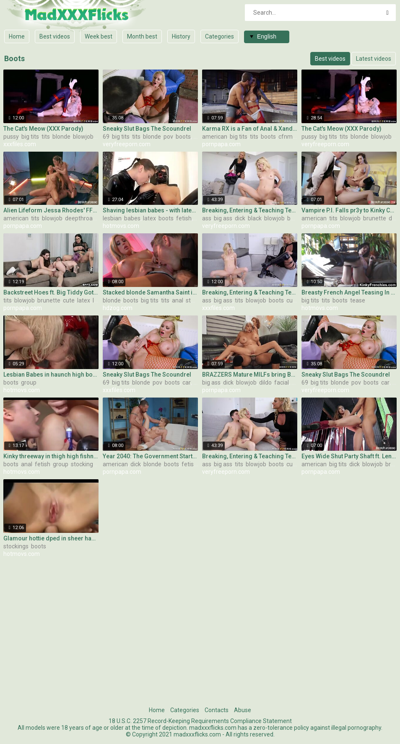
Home (17, 36)
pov (168, 136)
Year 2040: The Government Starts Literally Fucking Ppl (150, 456)
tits (46, 136)
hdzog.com (117, 308)
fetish (184, 218)
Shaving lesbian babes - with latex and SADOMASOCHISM (150, 210)
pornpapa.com (221, 144)
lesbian (112, 218)
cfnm (285, 136)
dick (240, 218)
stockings (83, 464)
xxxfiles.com (19, 144)
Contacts (217, 710)
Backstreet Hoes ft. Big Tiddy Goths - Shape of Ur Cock (51, 292)
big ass (223, 218)
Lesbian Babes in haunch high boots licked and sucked (51, 374)
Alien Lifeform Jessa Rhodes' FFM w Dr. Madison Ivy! (51, 210)
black (255, 218)
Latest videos (373, 58)
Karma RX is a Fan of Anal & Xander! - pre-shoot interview (249, 128)
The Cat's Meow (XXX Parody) (43, 128)
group (28, 382)
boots (183, 136)
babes (132, 218)
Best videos (54, 36)
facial (281, 382)
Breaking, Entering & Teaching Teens (249, 210)
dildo (265, 382)
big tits (30, 136)
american (214, 136)
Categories (219, 36)
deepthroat (80, 218)
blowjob (83, 136)
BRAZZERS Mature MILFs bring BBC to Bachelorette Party (249, 374)
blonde (61, 136)
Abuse (242, 710)
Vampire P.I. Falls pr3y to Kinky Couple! (349, 210)
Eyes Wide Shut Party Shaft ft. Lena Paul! (349, 456)
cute (69, 300)
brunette (374, 218)
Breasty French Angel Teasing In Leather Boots (349, 292)
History (181, 36)
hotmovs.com (121, 225)
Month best (142, 36)
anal (177, 300)
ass (206, 218)
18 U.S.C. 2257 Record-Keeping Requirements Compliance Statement (200, 721)
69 (106, 136)
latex (149, 218)
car (197, 136)
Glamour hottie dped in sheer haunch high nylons (51, 538)
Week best (98, 36)
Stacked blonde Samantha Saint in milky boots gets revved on (150, 292)
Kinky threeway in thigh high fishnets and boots (51, 456)
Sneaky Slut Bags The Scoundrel (147, 128)
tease (357, 300)
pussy (11, 136)
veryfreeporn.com (127, 144)
